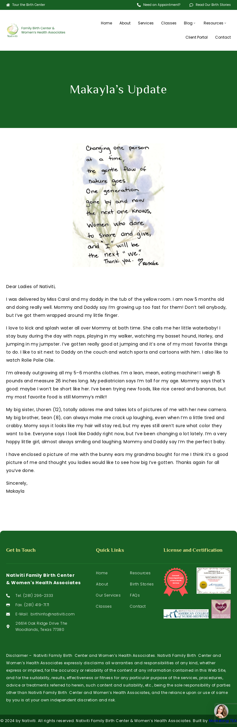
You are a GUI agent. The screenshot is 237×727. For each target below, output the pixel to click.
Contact (223, 37)
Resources (215, 23)
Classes (169, 23)
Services (146, 23)
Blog (190, 23)
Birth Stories (142, 584)
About (125, 23)
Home (106, 23)
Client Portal (196, 37)
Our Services (108, 595)
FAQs (135, 595)
